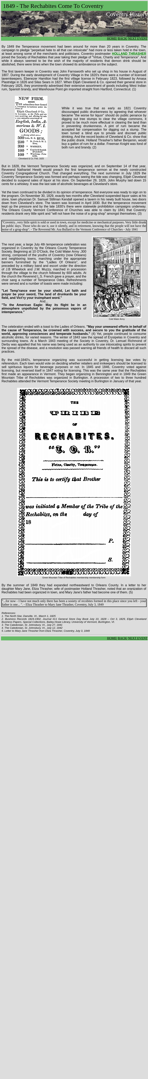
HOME (111, 38)
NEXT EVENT (138, 38)
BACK (122, 38)
